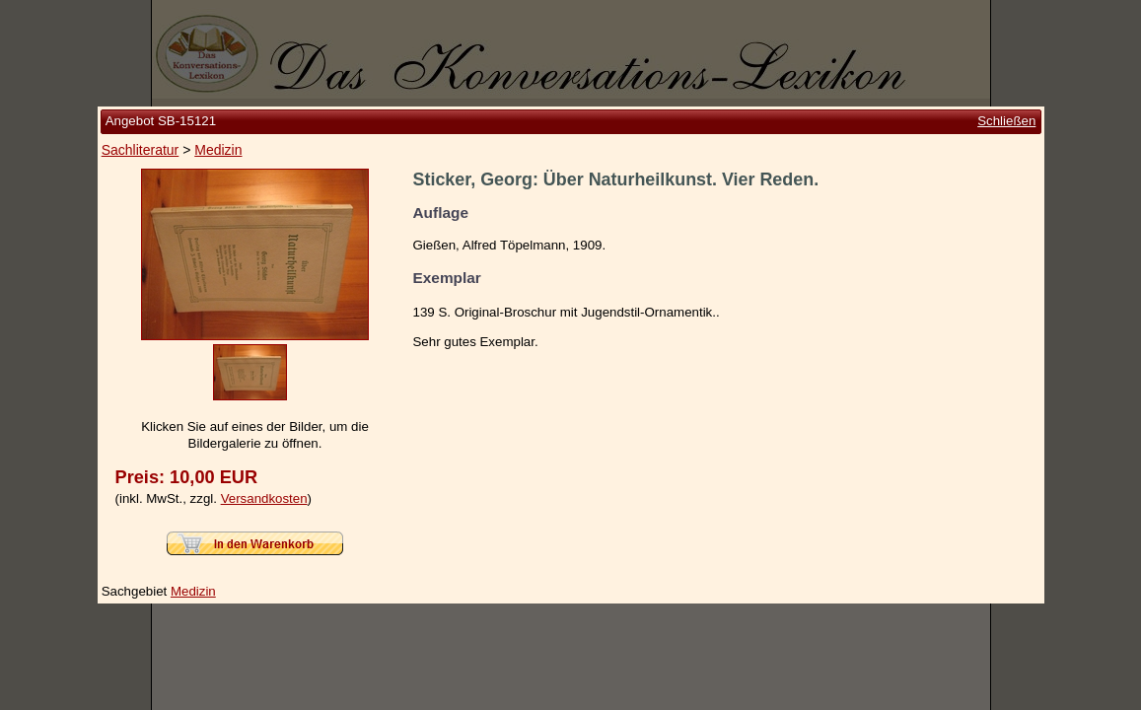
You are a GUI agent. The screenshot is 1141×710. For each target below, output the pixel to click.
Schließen (1006, 120)
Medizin (218, 150)
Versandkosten (264, 498)
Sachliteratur (140, 150)
